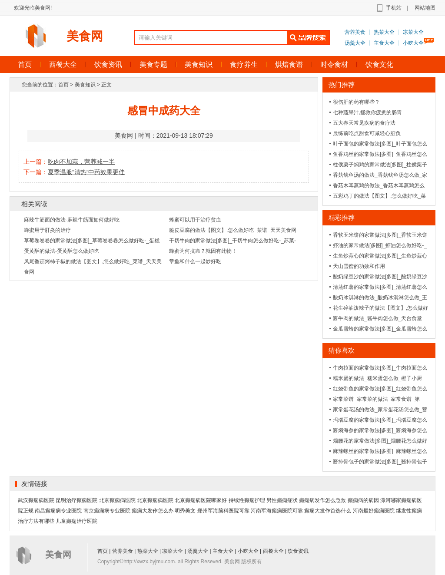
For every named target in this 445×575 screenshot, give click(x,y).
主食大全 (384, 43)
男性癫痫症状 (282, 500)
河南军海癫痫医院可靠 (277, 511)
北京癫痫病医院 (117, 500)
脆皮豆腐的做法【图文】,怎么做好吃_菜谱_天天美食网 (232, 230)
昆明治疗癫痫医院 (76, 500)
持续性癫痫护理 (247, 500)
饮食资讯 (108, 64)
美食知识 (199, 64)
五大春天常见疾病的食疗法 (364, 123)
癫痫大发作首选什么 (327, 511)
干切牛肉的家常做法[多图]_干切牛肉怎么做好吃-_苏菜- (232, 241)
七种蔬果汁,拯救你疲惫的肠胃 (367, 112)
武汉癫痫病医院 (36, 500)
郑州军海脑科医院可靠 (223, 511)
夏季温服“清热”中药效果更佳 (86, 172)
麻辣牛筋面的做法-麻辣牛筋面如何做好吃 (72, 220)
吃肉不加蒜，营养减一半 (81, 161)
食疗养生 (244, 64)
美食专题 (153, 64)
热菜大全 (384, 32)
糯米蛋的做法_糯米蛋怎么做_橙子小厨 (377, 378)
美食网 (84, 36)
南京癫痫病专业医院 (106, 511)
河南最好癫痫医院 (374, 511)
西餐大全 (63, 64)
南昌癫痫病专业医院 (58, 511)
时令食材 (334, 64)
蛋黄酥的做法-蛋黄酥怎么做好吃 (61, 251)
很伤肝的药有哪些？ (356, 102)
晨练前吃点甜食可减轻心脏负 (367, 133)
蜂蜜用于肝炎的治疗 (47, 230)
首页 (25, 64)
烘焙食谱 (289, 64)
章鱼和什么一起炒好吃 (195, 261)
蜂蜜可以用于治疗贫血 (195, 220)
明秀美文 (185, 511)
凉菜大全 (413, 32)
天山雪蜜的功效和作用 (359, 266)
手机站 (394, 8)
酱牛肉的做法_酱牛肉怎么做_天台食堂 (377, 318)
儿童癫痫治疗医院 (76, 521)
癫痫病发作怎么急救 (322, 500)
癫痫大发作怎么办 (152, 511)
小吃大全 (413, 43)
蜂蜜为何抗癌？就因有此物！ (203, 251)
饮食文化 (379, 64)
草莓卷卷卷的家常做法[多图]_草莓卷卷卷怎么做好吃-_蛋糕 (91, 241)
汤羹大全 (355, 43)
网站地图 (425, 8)
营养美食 (355, 32)
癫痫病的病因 (363, 500)
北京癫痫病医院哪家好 (201, 500)
